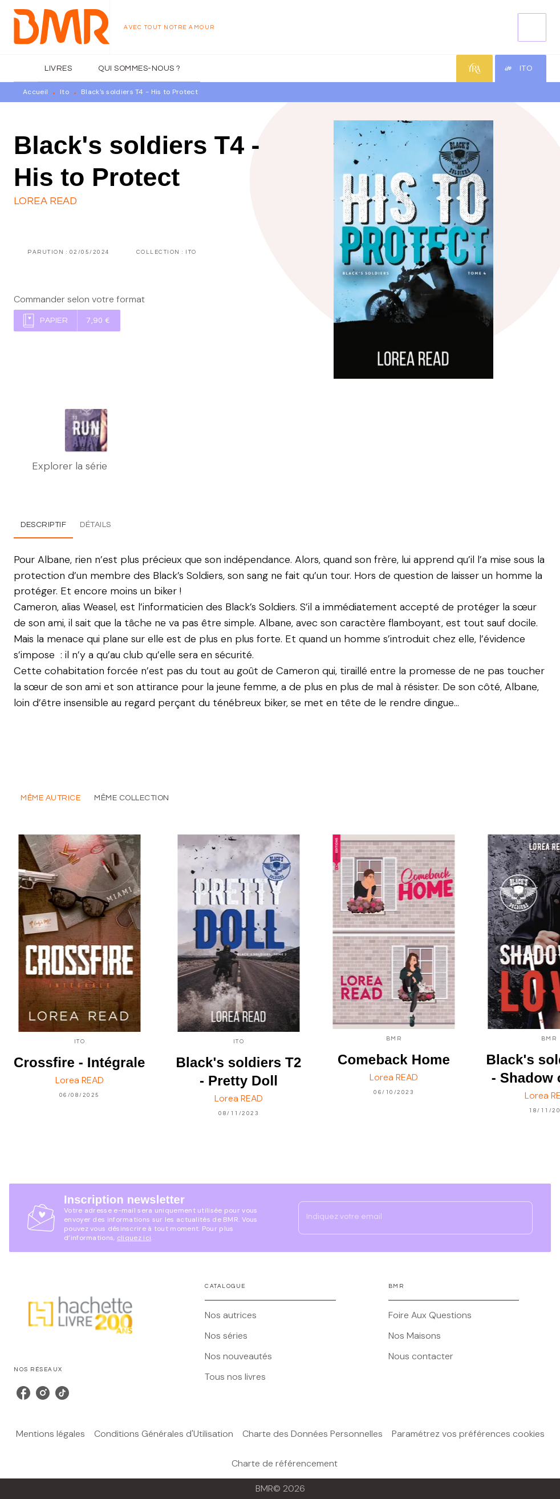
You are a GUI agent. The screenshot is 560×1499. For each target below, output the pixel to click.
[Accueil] (61, 27)
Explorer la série (69, 466)
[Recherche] (532, 27)
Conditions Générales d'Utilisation (163, 1434)
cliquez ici (134, 1237)
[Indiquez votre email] (401, 1217)
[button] (67, 320)
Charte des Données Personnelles (312, 1434)
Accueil (35, 91)
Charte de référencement (285, 1463)
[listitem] (23, 1393)
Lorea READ (46, 201)
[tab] (26, 68)
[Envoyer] (519, 1217)
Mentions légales (50, 1434)
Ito (64, 91)
